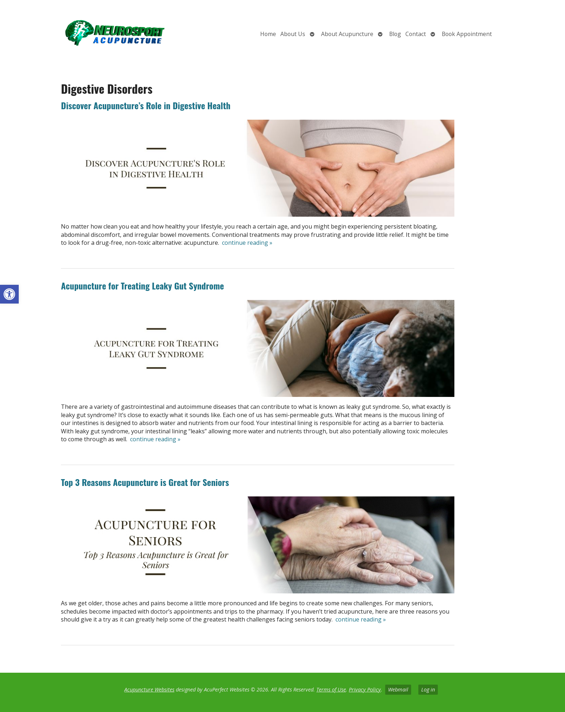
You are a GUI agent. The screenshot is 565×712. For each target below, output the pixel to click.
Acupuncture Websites (149, 689)
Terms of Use (331, 689)
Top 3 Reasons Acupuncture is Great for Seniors (145, 482)
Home (268, 34)
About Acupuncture (347, 34)
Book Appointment (467, 34)
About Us (292, 34)
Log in (428, 689)
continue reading (247, 243)
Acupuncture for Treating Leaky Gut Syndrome (142, 285)
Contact (415, 34)
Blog (395, 34)
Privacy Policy (365, 689)
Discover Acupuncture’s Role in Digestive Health (145, 105)
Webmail (398, 689)
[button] (9, 294)
